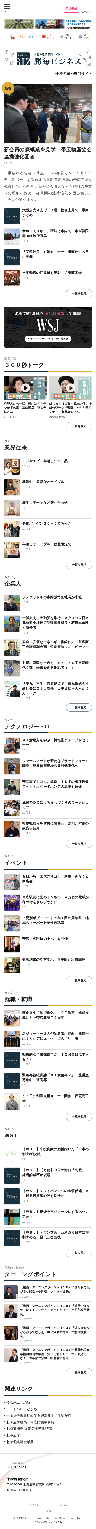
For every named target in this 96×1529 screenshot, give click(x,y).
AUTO (48, 1511)
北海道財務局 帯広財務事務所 (30, 1422)
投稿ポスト (68, 36)
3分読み (83, 36)
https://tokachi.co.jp (20, 1490)
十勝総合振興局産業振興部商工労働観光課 (38, 1415)
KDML (57, 1521)
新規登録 (71, 8)
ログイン (86, 12)
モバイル (34, 1505)
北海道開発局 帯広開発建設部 (29, 1428)
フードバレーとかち (21, 1409)
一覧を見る (79, 293)
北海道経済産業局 (20, 1442)
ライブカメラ (50, 36)
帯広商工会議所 (18, 1402)
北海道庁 (13, 1435)
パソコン (63, 1505)
